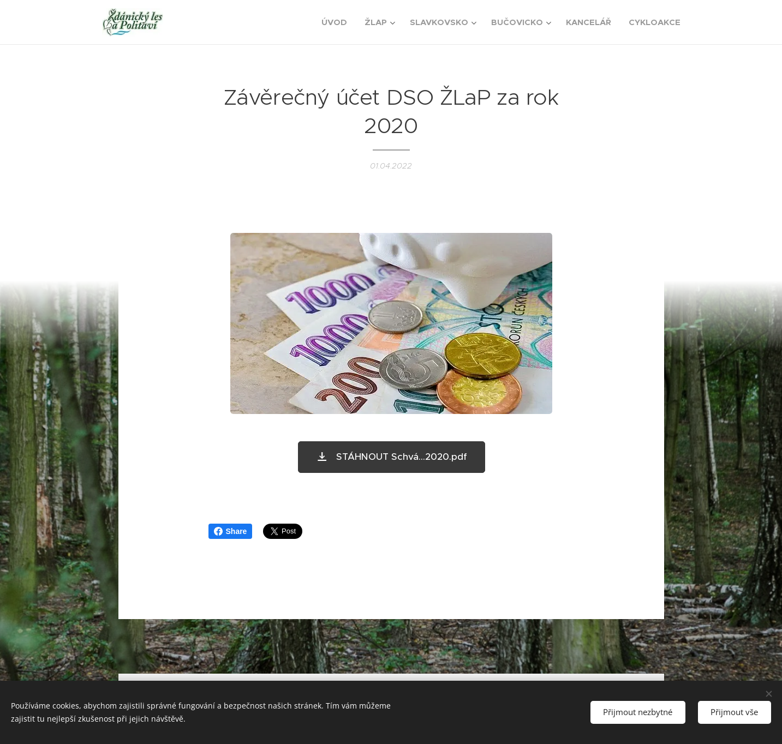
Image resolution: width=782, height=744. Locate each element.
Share (230, 531)
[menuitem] (337, 22)
